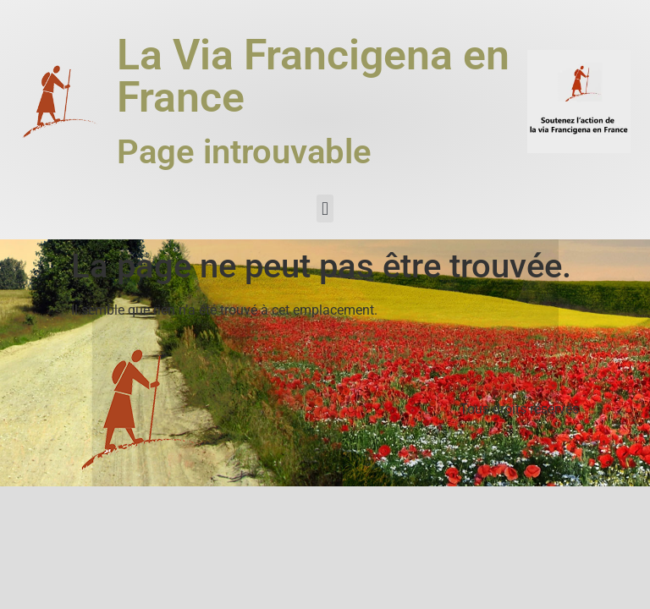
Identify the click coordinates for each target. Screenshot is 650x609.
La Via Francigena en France (313, 76)
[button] (325, 208)
